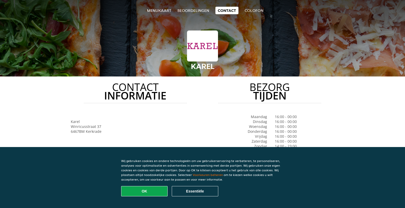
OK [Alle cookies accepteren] (144, 191)
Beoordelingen (193, 10)
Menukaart (159, 10)
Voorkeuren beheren (208, 175)
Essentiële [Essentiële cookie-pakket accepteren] (195, 191)
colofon (254, 10)
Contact (227, 10)
